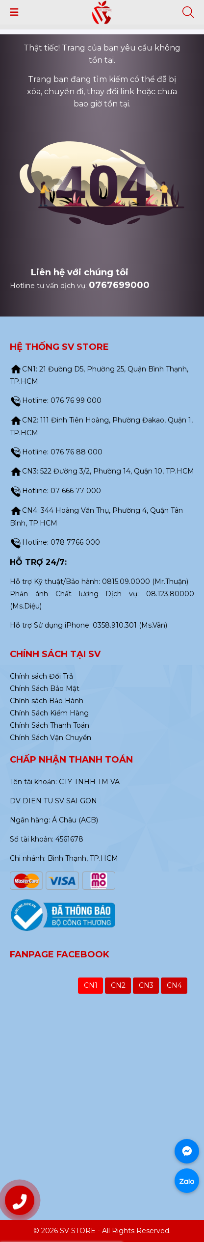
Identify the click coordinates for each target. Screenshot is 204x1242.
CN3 (146, 985)
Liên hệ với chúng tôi (79, 272)
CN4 (174, 985)
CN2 (118, 985)
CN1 (91, 985)
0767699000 (119, 285)
